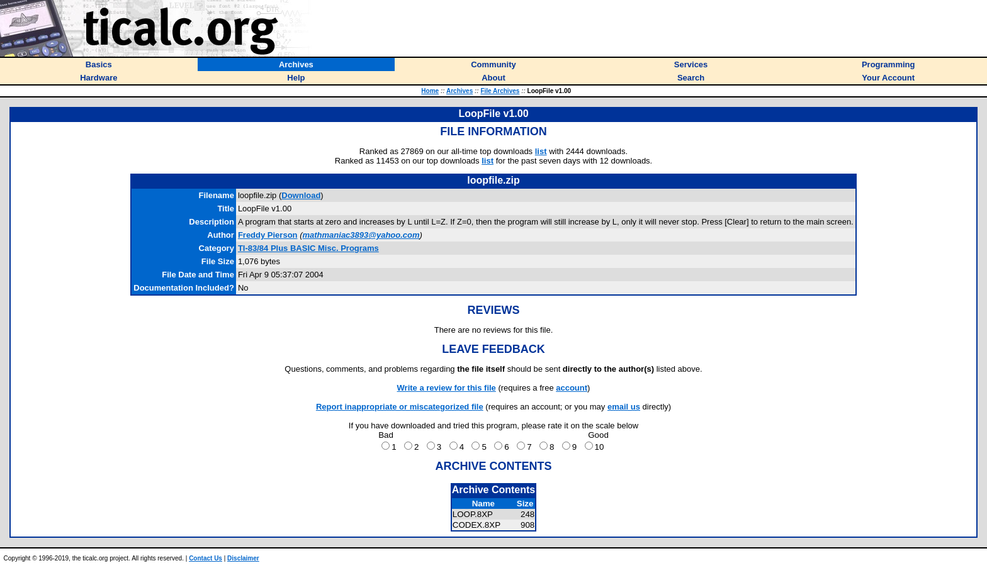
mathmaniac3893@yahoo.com (360, 235)
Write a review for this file (446, 388)
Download (300, 195)
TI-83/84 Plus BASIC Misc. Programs (308, 248)
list (541, 151)
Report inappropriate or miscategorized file (399, 406)
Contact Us (205, 558)
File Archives (499, 90)
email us (623, 406)
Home (430, 90)
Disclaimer (243, 558)
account (571, 388)
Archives (459, 90)
